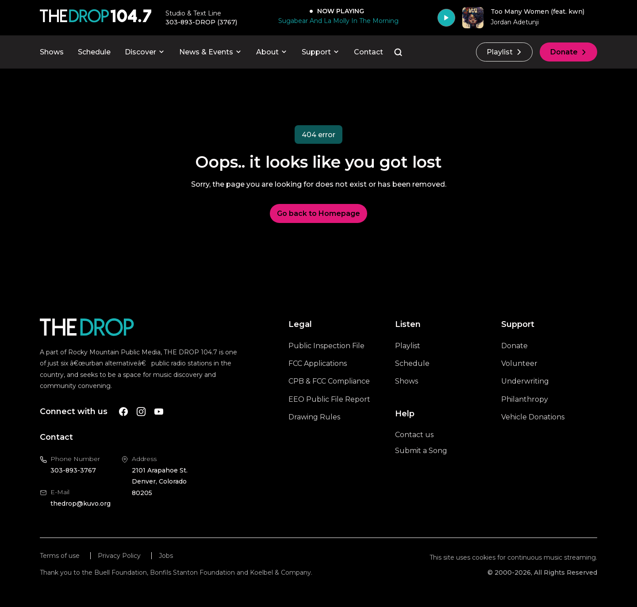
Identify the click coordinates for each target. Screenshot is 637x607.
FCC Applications (317, 363)
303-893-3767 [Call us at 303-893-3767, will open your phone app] (73, 470)
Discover (145, 52)
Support (321, 52)
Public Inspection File (326, 346)
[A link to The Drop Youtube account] (158, 411)
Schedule (94, 52)
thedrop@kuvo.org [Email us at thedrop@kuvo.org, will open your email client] (80, 503)
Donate (568, 52)
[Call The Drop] (95, 17)
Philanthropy (524, 399)
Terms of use (60, 556)
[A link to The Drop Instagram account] (141, 411)
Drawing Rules (314, 417)
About (272, 52)
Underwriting (525, 381)
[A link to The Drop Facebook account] (123, 411)
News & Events (210, 52)
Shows (52, 52)
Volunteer (519, 363)
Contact (368, 52)
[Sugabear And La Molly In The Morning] (337, 21)
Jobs (166, 556)
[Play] (446, 18)
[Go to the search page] (398, 52)
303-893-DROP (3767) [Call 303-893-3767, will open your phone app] (201, 22)
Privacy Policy (119, 556)
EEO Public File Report (329, 399)
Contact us (414, 434)
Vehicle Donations (532, 417)
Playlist (504, 52)
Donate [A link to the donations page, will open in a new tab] (514, 346)
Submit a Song (421, 450)
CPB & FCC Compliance (329, 381)
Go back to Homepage (318, 213)
